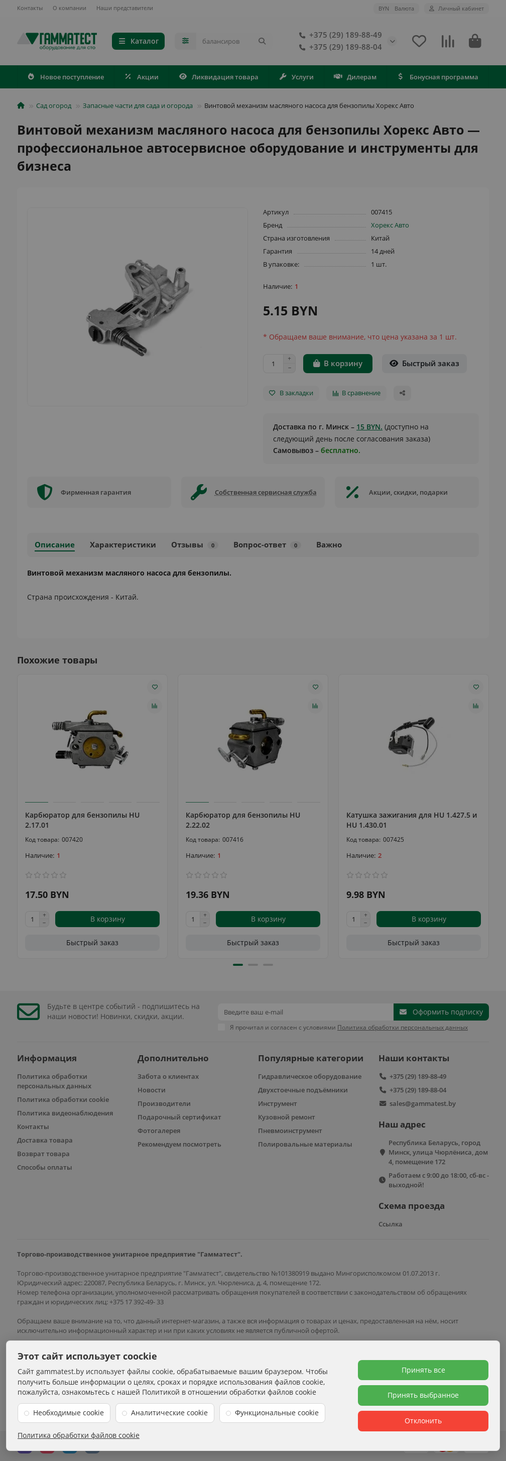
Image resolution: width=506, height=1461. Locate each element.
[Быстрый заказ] (424, 363)
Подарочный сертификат (179, 1116)
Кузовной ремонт (286, 1116)
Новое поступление (65, 76)
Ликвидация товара (219, 76)
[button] (238, 965)
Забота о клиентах (168, 1076)
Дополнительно (173, 1058)
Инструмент (277, 1103)
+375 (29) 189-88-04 (338, 47)
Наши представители (124, 8)
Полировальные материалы (305, 1144)
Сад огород (53, 105)
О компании (69, 8)
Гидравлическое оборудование (309, 1076)
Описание (55, 544)
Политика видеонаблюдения (65, 1112)
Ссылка (390, 1223)
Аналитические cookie (169, 1412)
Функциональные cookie (277, 1412)
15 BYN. (369, 426)
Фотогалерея (159, 1130)
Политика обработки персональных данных (54, 1081)
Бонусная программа (438, 76)
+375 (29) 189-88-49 (338, 35)
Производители (164, 1103)
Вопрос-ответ (267, 544)
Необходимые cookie (68, 1412)
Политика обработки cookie (63, 1099)
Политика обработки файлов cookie (79, 1435)
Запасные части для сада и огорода (138, 105)
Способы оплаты (44, 1167)
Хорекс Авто (390, 225)
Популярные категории (310, 1058)
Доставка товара (45, 1140)
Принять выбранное (423, 1395)
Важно (329, 544)
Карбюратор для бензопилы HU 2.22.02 (243, 820)
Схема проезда (411, 1205)
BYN (396, 8)
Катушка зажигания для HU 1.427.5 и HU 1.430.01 (411, 820)
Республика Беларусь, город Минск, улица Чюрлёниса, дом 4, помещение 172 (438, 1152)
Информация (47, 1058)
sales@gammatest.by (423, 1103)
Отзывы (194, 544)
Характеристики (123, 544)
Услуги (296, 76)
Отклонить (423, 1420)
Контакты (30, 8)
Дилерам (355, 76)
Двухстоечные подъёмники (303, 1089)
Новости (152, 1089)
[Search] (234, 41)
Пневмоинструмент (290, 1130)
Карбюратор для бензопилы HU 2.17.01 (82, 820)
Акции (141, 76)
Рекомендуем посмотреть (179, 1144)
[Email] (306, 1012)
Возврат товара (43, 1153)
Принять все (423, 1370)
